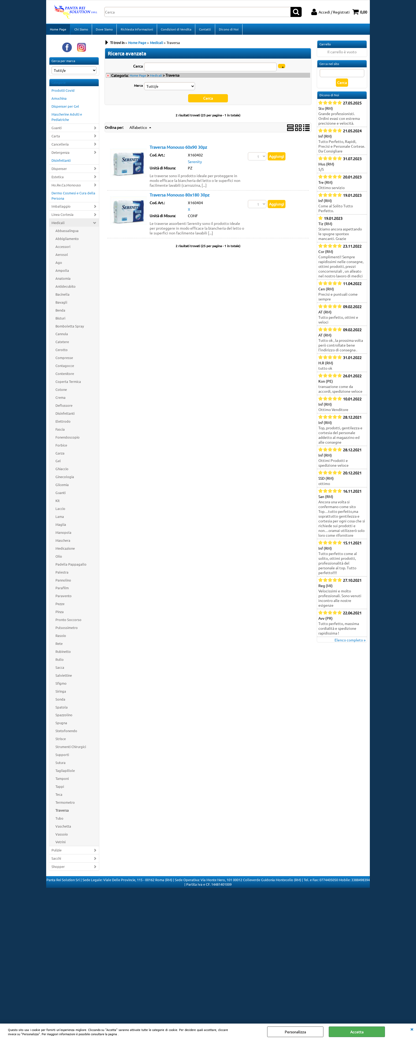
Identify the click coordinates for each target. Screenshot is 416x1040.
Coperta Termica (68, 383)
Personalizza (295, 1031)
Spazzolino (63, 716)
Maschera (62, 542)
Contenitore (64, 375)
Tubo (59, 820)
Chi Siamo (81, 30)
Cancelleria (60, 145)
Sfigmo (61, 685)
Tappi (59, 788)
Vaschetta (63, 827)
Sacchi (56, 860)
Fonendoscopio (67, 438)
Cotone (61, 391)
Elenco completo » (350, 641)
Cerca (138, 67)
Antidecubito (65, 288)
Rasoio (60, 637)
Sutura (60, 764)
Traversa (62, 812)
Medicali (57, 224)
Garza (59, 454)
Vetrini (60, 843)
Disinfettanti (61, 162)
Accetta (356, 1031)
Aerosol (61, 256)
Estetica (57, 178)
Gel (58, 462)
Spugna (61, 724)
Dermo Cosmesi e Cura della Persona (73, 197)
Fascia (60, 431)
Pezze (59, 605)
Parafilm (62, 589)
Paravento (63, 597)
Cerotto (61, 351)
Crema (60, 399)
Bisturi (60, 319)
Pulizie (56, 852)
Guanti (56, 129)
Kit (57, 502)
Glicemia (62, 486)
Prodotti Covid (63, 92)
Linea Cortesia (62, 216)
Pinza (59, 613)
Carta (55, 137)
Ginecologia (64, 478)
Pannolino (63, 581)
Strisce (60, 740)
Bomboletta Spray (69, 327)
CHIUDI (411, 1029)
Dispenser (59, 170)
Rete (59, 645)
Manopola (63, 534)
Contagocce (64, 367)
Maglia (60, 526)
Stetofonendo (66, 732)
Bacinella (62, 296)
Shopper (58, 868)
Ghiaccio (61, 470)
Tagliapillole (65, 772)
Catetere (62, 343)
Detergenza (60, 154)
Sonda (60, 700)
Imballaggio (61, 208)
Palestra (61, 573)
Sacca (59, 669)
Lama (59, 518)
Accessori (62, 248)
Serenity (195, 163)
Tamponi (62, 780)
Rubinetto (63, 653)
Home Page (58, 30)
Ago (58, 264)
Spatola (61, 708)
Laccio (60, 510)
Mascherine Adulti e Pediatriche (66, 118)
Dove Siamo (104, 30)
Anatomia (63, 280)
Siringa (60, 693)
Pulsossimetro (66, 629)
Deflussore (63, 407)
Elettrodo (63, 423)
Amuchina (59, 100)
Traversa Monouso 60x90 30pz (178, 148)
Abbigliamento (67, 240)
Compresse (64, 359)
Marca (138, 87)
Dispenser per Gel (65, 108)
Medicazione (65, 550)
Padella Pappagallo (70, 565)
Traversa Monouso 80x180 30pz (180, 196)
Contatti (204, 30)
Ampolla (62, 272)
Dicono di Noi (228, 30)
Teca (58, 796)
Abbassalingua (67, 232)
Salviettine (63, 677)
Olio (58, 558)
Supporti (62, 756)
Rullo (59, 661)
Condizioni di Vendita (175, 30)
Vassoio (61, 835)
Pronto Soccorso (68, 621)
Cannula (61, 335)
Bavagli (61, 303)
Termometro (65, 804)
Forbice (61, 446)
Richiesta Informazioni (136, 30)
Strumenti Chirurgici (70, 748)
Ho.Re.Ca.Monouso (66, 186)
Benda (60, 311)
